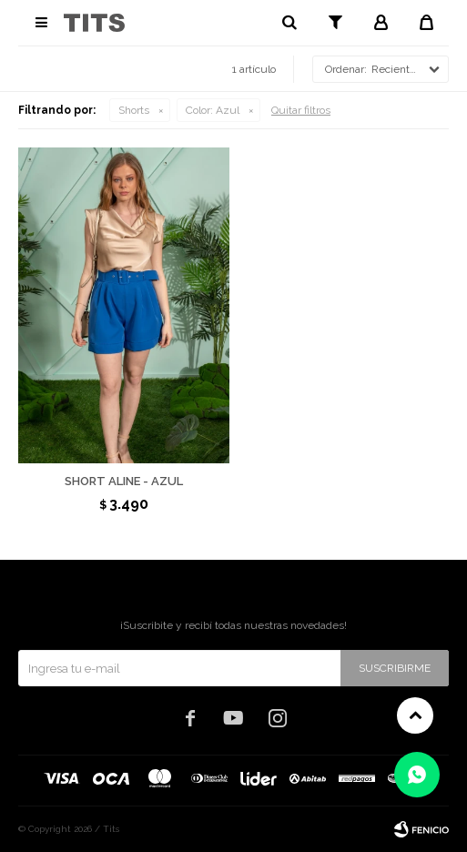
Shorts (133, 110)
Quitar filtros (300, 110)
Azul (212, 110)
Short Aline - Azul (124, 481)
